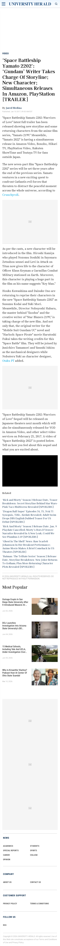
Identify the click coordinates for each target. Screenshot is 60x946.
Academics (8, 846)
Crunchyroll (10, 195)
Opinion (6, 859)
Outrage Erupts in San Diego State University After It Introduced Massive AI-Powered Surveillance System (15, 602)
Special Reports (11, 850)
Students (34, 846)
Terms (41, 939)
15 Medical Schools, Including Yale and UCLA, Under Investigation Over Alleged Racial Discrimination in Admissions (14, 649)
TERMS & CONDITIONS (39, 903)
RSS (5, 925)
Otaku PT (8, 361)
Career (6, 855)
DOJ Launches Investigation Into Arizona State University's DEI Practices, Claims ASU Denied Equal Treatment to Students (14, 626)
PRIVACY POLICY (10, 903)
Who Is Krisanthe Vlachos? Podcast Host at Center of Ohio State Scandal (14, 673)
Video (5, 53)
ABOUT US (7, 882)
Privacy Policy (18, 942)
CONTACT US (35, 882)
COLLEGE (34, 855)
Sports (33, 850)
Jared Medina (14, 107)
